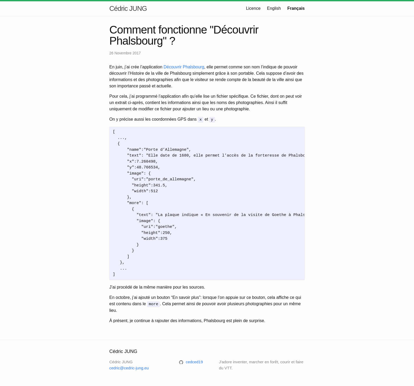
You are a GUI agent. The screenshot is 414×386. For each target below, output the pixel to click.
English (274, 8)
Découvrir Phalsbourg (183, 67)
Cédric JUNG (128, 8)
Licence (253, 8)
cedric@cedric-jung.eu (129, 367)
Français (296, 8)
